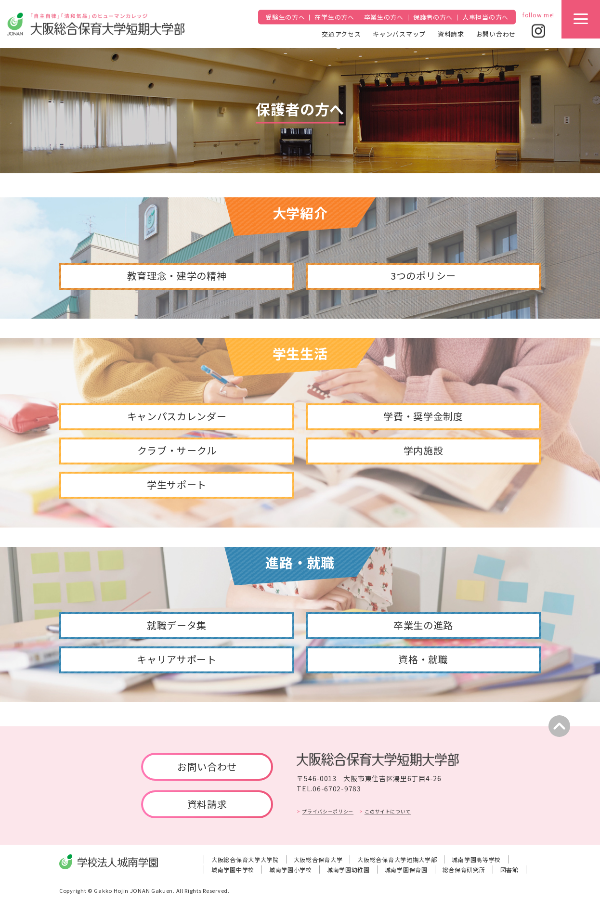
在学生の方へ (334, 17)
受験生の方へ (285, 17)
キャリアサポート (177, 659)
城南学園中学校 (232, 869)
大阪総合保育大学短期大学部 (397, 859)
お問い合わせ (496, 33)
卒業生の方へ (384, 17)
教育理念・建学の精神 (177, 276)
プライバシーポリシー (327, 811)
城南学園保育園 (406, 869)
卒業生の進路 (423, 625)
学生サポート (177, 484)
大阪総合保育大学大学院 (245, 859)
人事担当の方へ (485, 17)
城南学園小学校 (290, 869)
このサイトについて (388, 811)
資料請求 (451, 33)
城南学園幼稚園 (348, 869)
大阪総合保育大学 (318, 859)
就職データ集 (177, 625)
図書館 (509, 869)
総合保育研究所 (464, 869)
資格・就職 (423, 659)
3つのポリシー (423, 276)
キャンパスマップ (399, 33)
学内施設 (423, 450)
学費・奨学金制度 (423, 416)
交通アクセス (341, 33)
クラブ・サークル (177, 450)
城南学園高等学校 (476, 859)
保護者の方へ (433, 17)
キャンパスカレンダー (177, 416)
